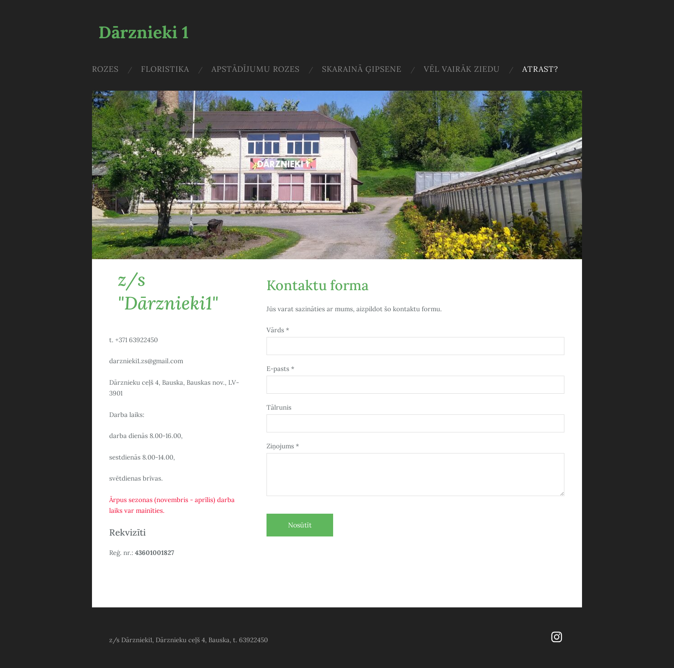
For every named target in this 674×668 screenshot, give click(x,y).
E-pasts (280, 369)
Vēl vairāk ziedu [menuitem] (462, 69)
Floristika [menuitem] (165, 69)
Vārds (278, 330)
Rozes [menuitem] (105, 69)
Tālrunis (279, 407)
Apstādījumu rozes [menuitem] (255, 69)
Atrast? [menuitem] (540, 69)
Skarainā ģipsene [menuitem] (361, 69)
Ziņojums (283, 446)
